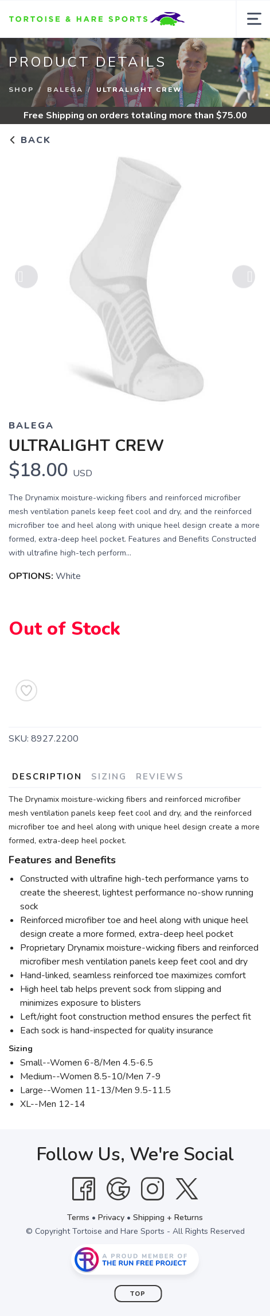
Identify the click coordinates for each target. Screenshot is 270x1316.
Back (30, 140)
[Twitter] (187, 1189)
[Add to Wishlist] (26, 690)
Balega (65, 89)
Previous (26, 278)
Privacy (111, 1217)
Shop (21, 89)
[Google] (118, 1189)
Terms (78, 1217)
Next (243, 278)
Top (138, 1294)
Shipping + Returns (168, 1217)
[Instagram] (152, 1189)
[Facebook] (83, 1189)
